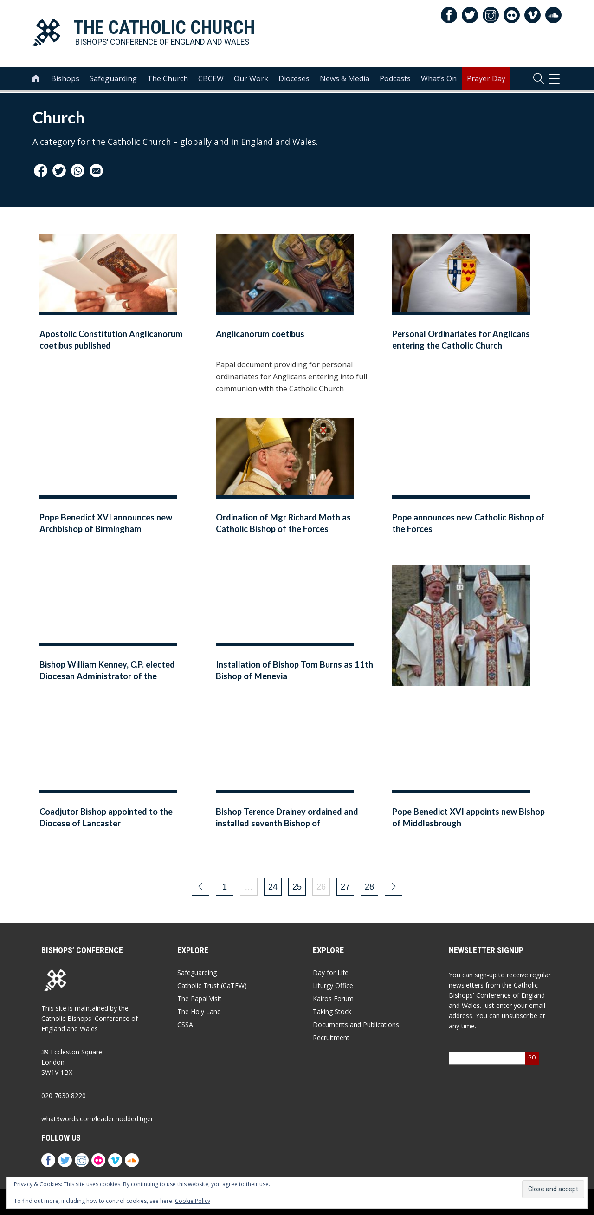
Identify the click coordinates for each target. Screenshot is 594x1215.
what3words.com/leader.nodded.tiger (97, 1118)
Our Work (251, 79)
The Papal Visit (199, 998)
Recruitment (331, 1037)
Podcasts (395, 79)
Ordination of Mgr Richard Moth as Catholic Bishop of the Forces (283, 523)
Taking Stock (332, 1011)
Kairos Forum (333, 998)
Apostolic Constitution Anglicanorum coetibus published (111, 340)
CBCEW (211, 79)
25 (297, 886)
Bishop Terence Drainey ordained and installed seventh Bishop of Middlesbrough (287, 823)
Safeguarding (113, 79)
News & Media (344, 79)
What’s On (439, 79)
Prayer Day (486, 79)
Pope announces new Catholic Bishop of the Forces (468, 523)
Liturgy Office (333, 985)
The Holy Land (199, 1011)
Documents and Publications (356, 1024)
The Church (167, 79)
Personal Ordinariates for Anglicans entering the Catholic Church (461, 340)
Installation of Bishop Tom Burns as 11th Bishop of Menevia (294, 670)
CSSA (185, 1024)
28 (369, 886)
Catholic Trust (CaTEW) (212, 985)
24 (273, 886)
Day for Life (331, 972)
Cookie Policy (192, 1201)
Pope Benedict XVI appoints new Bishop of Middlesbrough (468, 817)
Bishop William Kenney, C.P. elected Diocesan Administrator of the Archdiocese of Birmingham (107, 676)
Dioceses (294, 79)
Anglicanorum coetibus (260, 334)
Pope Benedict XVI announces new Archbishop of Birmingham (105, 523)
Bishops (65, 79)
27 (345, 886)
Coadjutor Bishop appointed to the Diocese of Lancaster (106, 817)
